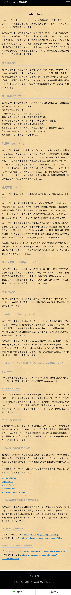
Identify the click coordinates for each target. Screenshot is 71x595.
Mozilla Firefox (8, 485)
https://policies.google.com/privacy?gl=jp (41, 534)
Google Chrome (9, 478)
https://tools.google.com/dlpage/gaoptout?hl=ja (42, 538)
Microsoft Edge (8, 489)
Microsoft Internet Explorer (13, 492)
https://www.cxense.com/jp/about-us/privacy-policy (46, 551)
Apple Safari (7, 482)
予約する (17, 592)
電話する (53, 592)
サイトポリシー (35, 576)
